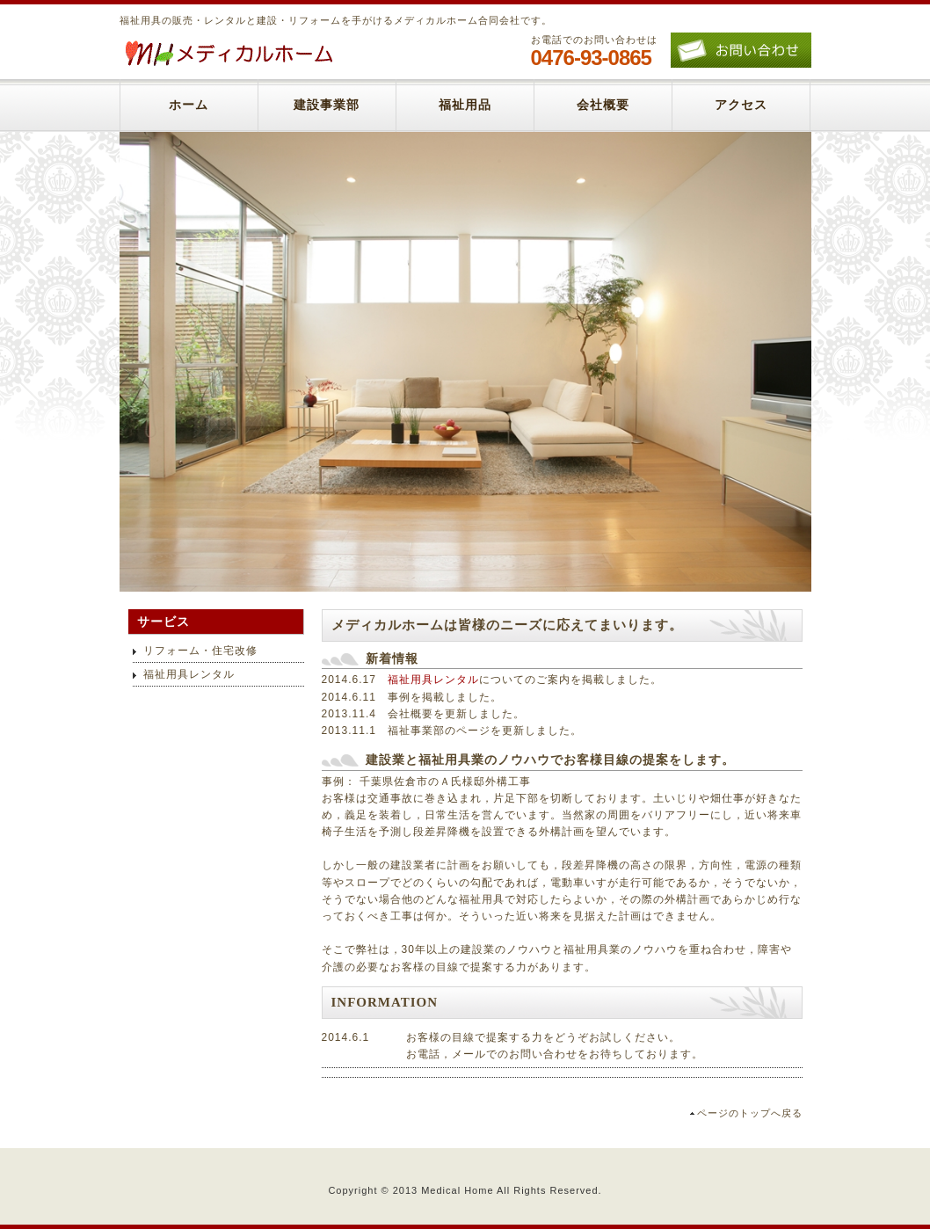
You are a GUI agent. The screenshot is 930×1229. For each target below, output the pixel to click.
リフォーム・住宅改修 (200, 650)
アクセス (741, 105)
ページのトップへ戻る (750, 1113)
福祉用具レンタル (433, 679)
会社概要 (603, 105)
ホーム (188, 105)
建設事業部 (327, 105)
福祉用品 (465, 105)
